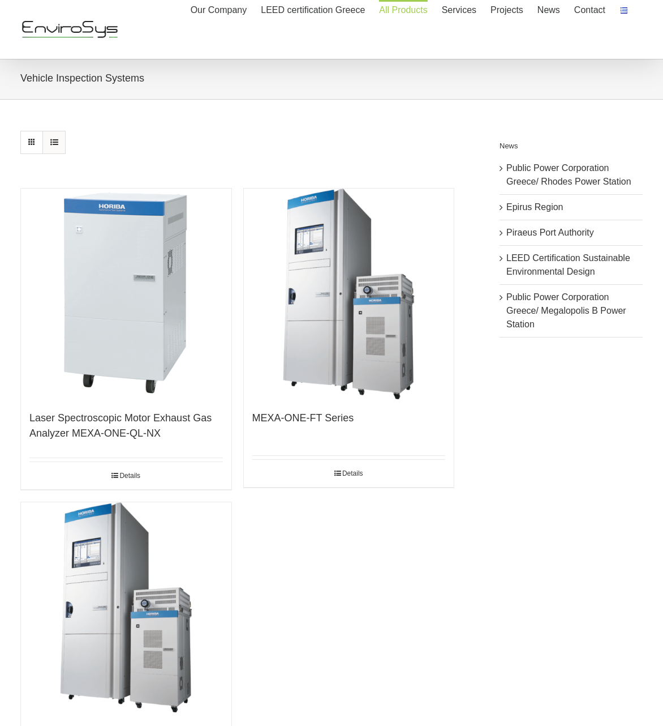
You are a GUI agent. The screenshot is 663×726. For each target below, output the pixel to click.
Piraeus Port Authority (550, 232)
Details (129, 476)
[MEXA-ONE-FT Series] (349, 294)
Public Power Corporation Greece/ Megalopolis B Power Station (566, 310)
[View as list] (54, 142)
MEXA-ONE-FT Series (303, 418)
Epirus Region (534, 207)
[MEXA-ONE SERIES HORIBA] (126, 607)
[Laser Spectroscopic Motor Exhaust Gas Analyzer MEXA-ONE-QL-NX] (126, 294)
